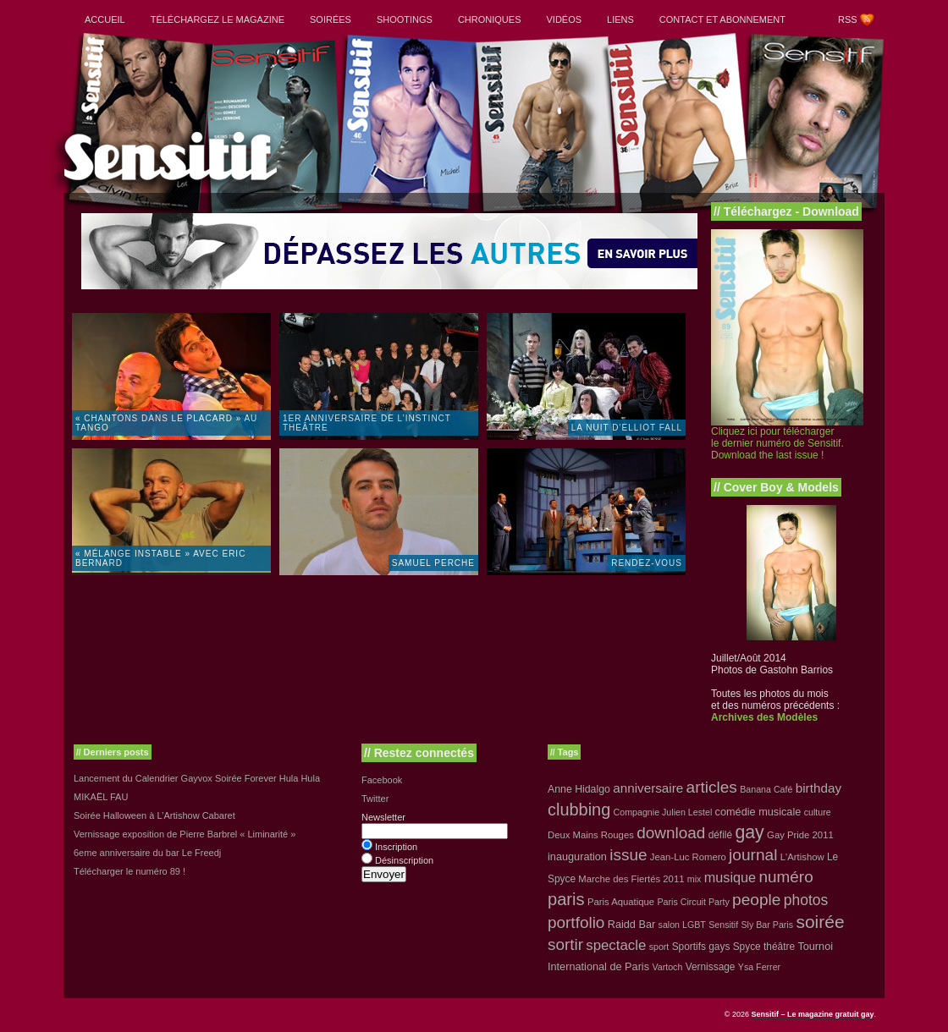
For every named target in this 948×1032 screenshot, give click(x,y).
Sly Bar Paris (767, 924)
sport (659, 946)
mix (694, 879)
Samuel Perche (433, 563)
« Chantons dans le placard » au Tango (166, 423)
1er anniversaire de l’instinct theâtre (367, 423)
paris (566, 899)
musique (730, 877)
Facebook (381, 780)
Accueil (105, 19)
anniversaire (648, 788)
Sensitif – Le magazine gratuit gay (812, 1014)
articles (711, 787)
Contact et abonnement (722, 19)
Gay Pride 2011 (800, 835)
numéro (785, 877)
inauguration (577, 856)
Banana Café (766, 789)
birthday (818, 788)
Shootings (405, 19)
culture (817, 812)
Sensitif (723, 924)
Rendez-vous (646, 563)
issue (628, 855)
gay (749, 832)
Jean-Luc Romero (688, 857)
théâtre (779, 946)
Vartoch (667, 967)
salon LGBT (682, 924)
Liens (620, 19)
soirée (820, 921)
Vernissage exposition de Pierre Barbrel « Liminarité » (184, 834)
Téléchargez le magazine (217, 19)
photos (806, 900)
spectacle (616, 945)
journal (753, 855)
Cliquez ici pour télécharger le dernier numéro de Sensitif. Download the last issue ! (777, 443)
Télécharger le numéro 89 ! (129, 871)
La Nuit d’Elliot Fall (626, 427)
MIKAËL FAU (101, 797)
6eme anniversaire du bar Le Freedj (147, 853)
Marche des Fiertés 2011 (631, 879)
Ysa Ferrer (759, 967)
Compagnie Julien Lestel (663, 812)
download (671, 833)
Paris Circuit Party (694, 902)
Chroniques (489, 19)
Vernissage (711, 967)
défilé (720, 835)
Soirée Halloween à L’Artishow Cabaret (154, 815)
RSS (847, 19)
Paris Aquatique (620, 902)
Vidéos (563, 19)
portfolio (576, 922)
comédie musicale (758, 811)
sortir (565, 944)
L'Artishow (802, 857)
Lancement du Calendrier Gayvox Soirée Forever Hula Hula (197, 778)
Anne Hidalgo (579, 789)
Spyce (747, 946)
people (756, 899)
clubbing (579, 809)
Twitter (375, 798)
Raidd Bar (632, 924)
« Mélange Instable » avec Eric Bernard (160, 558)
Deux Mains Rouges (591, 835)
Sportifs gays (701, 946)
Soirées (330, 19)
